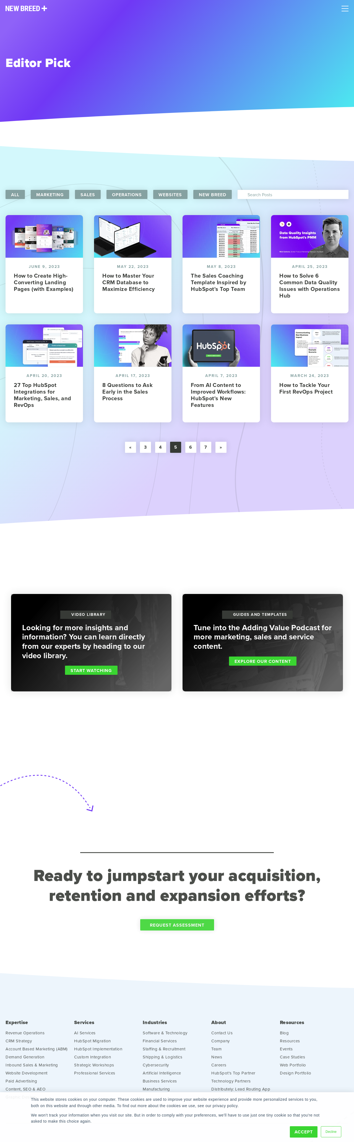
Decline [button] (331, 1132)
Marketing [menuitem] (50, 195)
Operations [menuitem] (127, 195)
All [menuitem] (15, 195)
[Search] (293, 194)
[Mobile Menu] (345, 7)
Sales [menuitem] (88, 195)
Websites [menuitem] (171, 195)
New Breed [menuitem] (213, 195)
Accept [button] (304, 1132)
